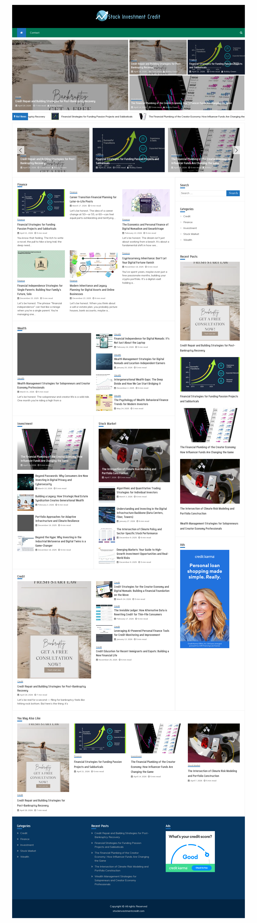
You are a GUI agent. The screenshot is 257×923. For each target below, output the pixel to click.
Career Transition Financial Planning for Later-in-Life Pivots (93, 199)
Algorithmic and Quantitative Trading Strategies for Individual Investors (139, 490)
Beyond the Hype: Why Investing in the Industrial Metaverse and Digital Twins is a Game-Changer (60, 541)
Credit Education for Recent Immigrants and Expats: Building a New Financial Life (132, 653)
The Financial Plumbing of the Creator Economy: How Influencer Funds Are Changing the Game (181, 103)
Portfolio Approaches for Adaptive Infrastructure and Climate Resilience (57, 518)
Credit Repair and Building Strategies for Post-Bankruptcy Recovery (55, 101)
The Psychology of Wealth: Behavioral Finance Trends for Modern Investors (141, 402)
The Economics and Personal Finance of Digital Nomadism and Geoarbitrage (145, 226)
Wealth (21, 328)
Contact (35, 32)
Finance (193, 60)
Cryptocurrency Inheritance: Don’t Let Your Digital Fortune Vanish (144, 260)
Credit (18, 97)
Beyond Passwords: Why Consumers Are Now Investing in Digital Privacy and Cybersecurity (61, 480)
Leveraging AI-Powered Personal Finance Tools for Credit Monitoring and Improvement (141, 632)
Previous (20, 150)
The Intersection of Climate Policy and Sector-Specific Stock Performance (139, 531)
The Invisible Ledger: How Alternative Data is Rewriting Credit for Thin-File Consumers (140, 612)
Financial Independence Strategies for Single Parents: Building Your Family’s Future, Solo (40, 289)
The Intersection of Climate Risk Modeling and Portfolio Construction (129, 471)
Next (236, 150)
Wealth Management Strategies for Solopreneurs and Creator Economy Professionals (53, 385)
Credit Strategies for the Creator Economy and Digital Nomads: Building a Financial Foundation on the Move (141, 590)
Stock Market (107, 423)
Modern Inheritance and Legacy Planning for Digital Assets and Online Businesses (92, 289)
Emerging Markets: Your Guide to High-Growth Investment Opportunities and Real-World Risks (142, 553)
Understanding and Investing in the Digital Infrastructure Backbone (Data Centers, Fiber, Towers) (142, 512)
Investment (136, 99)
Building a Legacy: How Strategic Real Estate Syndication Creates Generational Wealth (61, 498)
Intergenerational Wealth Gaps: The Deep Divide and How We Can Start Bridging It (138, 381)
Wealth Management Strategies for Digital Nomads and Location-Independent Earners (139, 361)
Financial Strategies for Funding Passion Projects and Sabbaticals (215, 65)
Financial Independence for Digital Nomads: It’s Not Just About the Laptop (141, 340)
